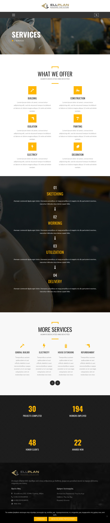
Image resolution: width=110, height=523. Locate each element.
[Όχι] (107, 516)
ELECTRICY (32, 154)
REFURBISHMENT (87, 352)
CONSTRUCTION (77, 98)
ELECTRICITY (44, 352)
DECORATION (78, 154)
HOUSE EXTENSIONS (66, 352)
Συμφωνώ (41, 519)
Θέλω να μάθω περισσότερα (63, 519)
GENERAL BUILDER (22, 352)
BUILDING (32, 98)
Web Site (17, 504)
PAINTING (77, 126)
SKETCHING (55, 194)
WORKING (55, 223)
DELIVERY (55, 281)
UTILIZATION (55, 252)
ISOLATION (32, 126)
